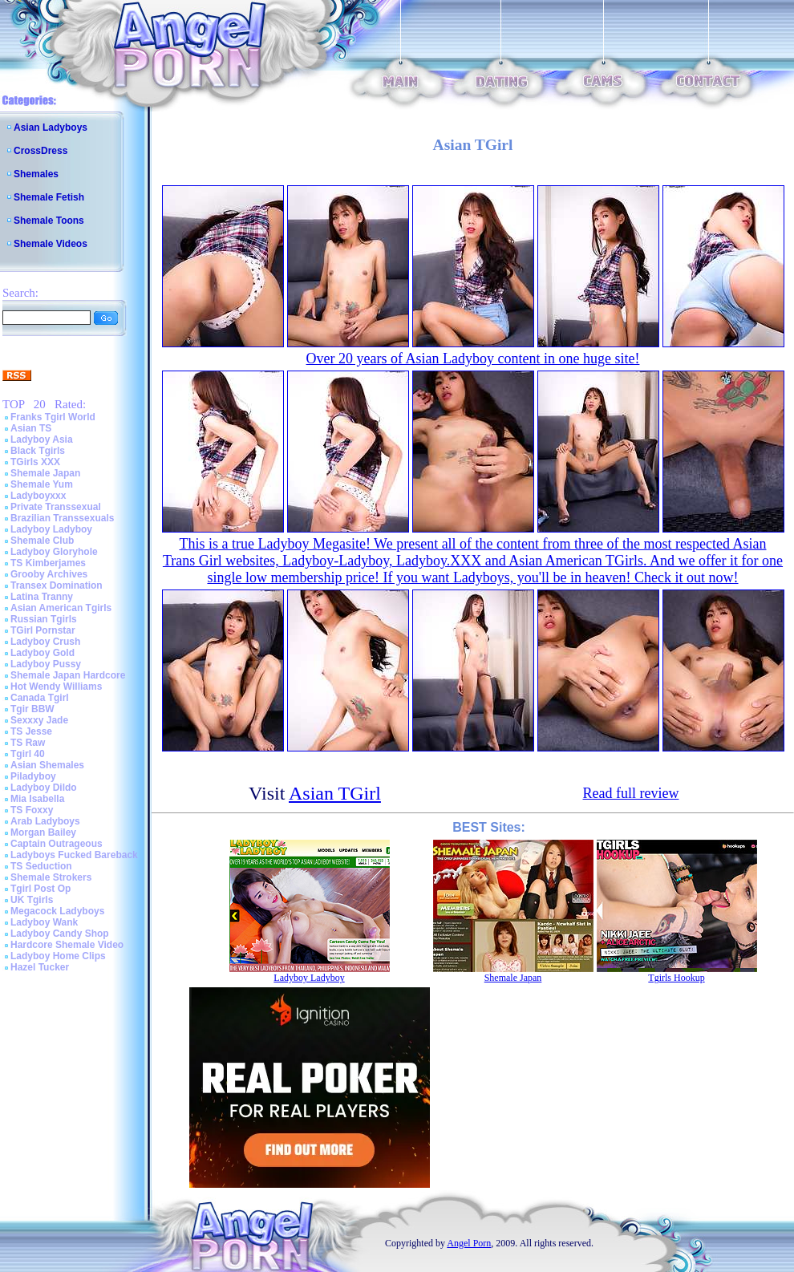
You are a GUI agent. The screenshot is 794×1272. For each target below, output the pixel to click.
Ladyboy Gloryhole (54, 551)
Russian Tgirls (43, 619)
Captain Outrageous (56, 843)
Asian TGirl (335, 793)
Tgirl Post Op (40, 888)
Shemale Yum (41, 484)
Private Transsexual (55, 506)
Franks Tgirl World (52, 417)
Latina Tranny (41, 596)
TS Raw (27, 742)
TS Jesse (31, 731)
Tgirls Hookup (676, 977)
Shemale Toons (49, 220)
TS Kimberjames (48, 563)
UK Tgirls (31, 899)
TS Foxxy (31, 810)
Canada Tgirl (39, 697)
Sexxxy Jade (39, 720)
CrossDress (40, 150)
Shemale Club (42, 540)
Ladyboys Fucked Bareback (74, 855)
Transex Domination (56, 585)
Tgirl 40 (27, 754)
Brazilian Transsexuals (62, 518)
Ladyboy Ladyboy (51, 529)
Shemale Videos (50, 243)
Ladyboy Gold (42, 652)
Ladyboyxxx (38, 495)
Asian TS (30, 428)
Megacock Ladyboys (57, 911)
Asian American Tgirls (60, 608)
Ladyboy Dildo (43, 787)
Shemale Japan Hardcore (67, 675)
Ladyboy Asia (41, 439)
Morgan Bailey (43, 832)
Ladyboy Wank (44, 922)
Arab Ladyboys (45, 821)
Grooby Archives (48, 574)
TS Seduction (41, 866)
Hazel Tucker (39, 967)
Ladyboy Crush (45, 641)
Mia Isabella (37, 798)
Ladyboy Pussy (45, 664)
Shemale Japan (45, 473)
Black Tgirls (37, 450)
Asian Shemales (47, 765)
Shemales (36, 174)
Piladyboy (33, 776)
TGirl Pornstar (42, 630)
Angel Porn (469, 1243)
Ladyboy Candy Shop (59, 933)
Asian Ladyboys (50, 127)
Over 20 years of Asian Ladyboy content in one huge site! (473, 358)
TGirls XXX (35, 462)
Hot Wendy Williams (56, 686)
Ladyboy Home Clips (58, 956)
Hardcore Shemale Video (67, 944)
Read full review (631, 793)
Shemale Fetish (49, 197)
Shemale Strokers (50, 877)
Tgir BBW (32, 709)
